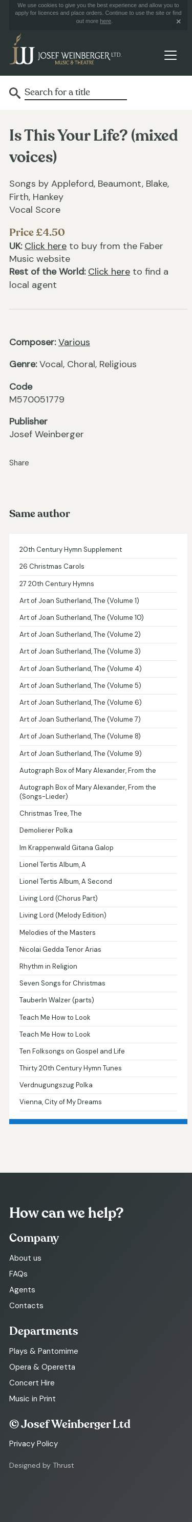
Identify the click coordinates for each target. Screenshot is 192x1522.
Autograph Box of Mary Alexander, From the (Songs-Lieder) (87, 792)
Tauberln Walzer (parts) (56, 1000)
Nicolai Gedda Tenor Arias (60, 949)
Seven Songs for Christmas (62, 983)
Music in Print (32, 1399)
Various (74, 342)
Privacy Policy (33, 1444)
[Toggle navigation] (170, 55)
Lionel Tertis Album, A (52, 864)
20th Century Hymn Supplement (70, 549)
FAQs (18, 1274)
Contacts (26, 1306)
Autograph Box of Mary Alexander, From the (87, 770)
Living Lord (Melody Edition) (62, 915)
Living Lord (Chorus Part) (58, 898)
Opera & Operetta (42, 1367)
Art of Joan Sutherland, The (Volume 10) (81, 617)
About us (25, 1258)
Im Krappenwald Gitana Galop (66, 847)
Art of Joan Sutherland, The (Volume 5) (80, 685)
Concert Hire (32, 1383)
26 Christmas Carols (51, 566)
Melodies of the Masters (57, 932)
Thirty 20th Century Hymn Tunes (70, 1068)
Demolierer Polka (46, 830)
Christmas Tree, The (50, 813)
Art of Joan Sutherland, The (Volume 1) (79, 600)
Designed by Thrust (41, 1465)
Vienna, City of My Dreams (60, 1102)
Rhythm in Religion (48, 966)
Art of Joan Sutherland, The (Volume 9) (80, 753)
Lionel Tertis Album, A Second (65, 881)
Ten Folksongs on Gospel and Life (72, 1051)
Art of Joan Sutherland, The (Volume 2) (80, 634)
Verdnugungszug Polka (56, 1085)
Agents (22, 1290)
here (105, 21)
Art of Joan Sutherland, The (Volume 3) (80, 651)
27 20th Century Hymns (56, 583)
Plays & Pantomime (43, 1351)
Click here (46, 246)
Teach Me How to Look (55, 1017)
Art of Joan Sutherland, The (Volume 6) (80, 702)
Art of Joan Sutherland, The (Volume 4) (80, 668)
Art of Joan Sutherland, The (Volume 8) (80, 736)
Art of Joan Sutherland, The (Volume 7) (80, 719)
